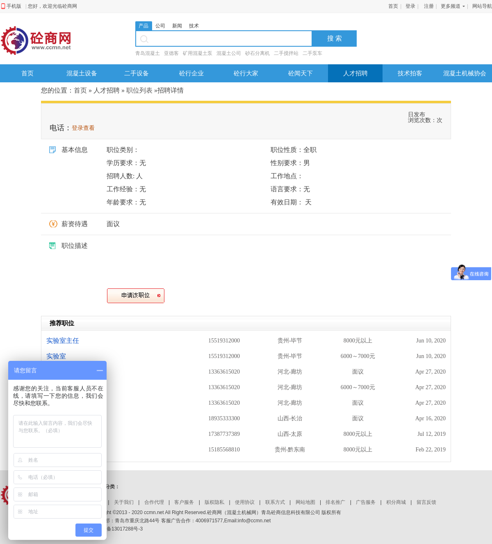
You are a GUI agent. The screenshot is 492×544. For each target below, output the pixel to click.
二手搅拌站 (286, 53)
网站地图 (305, 502)
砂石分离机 (257, 53)
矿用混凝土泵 (197, 53)
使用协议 (245, 502)
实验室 (56, 356)
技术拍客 (410, 73)
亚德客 (171, 53)
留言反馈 (426, 502)
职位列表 (139, 90)
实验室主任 (62, 340)
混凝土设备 (81, 73)
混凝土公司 (228, 53)
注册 (429, 6)
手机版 (14, 6)
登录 (410, 6)
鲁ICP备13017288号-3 (118, 529)
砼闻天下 (300, 73)
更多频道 (450, 6)
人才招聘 (355, 73)
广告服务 (366, 502)
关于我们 (124, 502)
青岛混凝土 (147, 53)
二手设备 (136, 73)
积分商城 (396, 502)
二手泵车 (312, 53)
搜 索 (334, 38)
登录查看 (83, 128)
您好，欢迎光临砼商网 (52, 6)
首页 (393, 6)
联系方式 (275, 502)
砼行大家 (246, 73)
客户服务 (184, 502)
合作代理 (154, 502)
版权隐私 (214, 502)
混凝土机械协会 (464, 73)
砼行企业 (191, 73)
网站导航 (482, 6)
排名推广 (335, 502)
